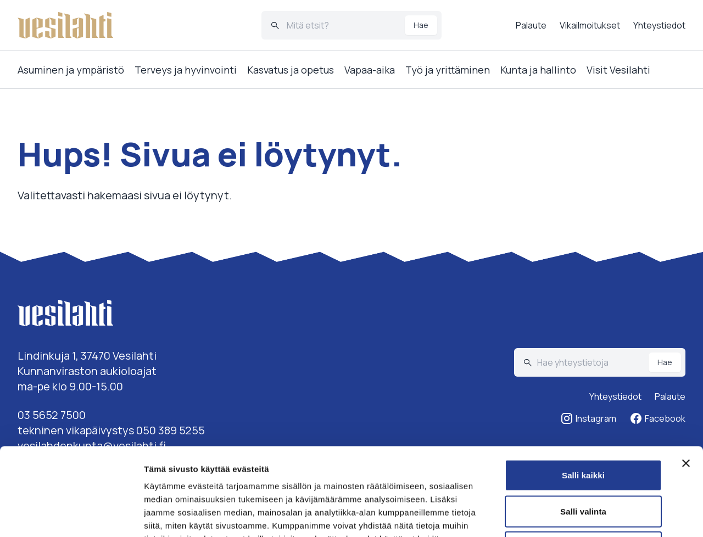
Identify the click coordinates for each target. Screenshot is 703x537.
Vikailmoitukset (590, 25)
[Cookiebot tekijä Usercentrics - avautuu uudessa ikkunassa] (71, 515)
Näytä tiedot (587, 515)
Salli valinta (583, 429)
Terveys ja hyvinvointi (186, 69)
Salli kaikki (583, 393)
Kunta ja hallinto (538, 69)
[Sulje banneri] (686, 381)
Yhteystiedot (659, 25)
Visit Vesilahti (618, 69)
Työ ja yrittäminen (447, 69)
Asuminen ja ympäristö (71, 69)
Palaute (531, 25)
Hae (421, 25)
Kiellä (583, 464)
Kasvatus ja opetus (290, 69)
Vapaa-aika (369, 69)
